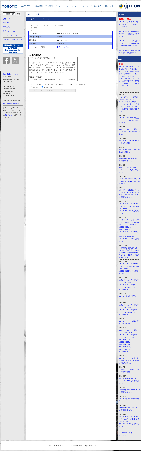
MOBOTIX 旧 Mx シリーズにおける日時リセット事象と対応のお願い (129, 24)
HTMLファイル (63, 47)
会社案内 (98, 6)
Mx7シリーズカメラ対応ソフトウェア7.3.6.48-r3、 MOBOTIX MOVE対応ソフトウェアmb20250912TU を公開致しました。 (129, 284)
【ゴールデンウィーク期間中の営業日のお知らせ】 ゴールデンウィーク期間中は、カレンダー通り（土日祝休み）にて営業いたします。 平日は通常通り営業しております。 (129, 104)
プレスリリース (62, 6)
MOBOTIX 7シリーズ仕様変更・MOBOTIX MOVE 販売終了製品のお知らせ (129, 360)
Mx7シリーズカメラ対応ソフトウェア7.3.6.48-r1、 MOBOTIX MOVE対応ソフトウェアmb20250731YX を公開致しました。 (129, 309)
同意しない (48, 87)
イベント (74, 6)
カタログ (6, 23)
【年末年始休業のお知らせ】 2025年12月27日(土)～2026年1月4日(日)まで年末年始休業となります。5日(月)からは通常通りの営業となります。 (129, 252)
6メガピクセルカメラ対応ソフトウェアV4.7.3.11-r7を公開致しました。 (129, 181)
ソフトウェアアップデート (12, 35)
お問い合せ (108, 6)
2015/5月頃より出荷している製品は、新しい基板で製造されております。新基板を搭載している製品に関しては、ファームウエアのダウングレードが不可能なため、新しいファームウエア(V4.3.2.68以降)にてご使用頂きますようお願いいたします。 (129, 76)
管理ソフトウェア (9, 31)
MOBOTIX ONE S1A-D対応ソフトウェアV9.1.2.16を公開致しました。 (129, 120)
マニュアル (7, 27)
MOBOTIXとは (26, 6)
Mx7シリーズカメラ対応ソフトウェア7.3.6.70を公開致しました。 (129, 131)
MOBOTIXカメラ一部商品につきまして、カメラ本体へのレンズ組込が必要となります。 (129, 43)
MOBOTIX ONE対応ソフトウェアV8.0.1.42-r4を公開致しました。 (129, 381)
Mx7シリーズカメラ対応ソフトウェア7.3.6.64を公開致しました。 (129, 170)
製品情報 (39, 6)
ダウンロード (86, 6)
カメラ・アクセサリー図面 (12, 39)
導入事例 (49, 6)
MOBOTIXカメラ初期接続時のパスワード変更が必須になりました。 (129, 34)
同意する (35, 87)
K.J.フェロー (9, 115)
